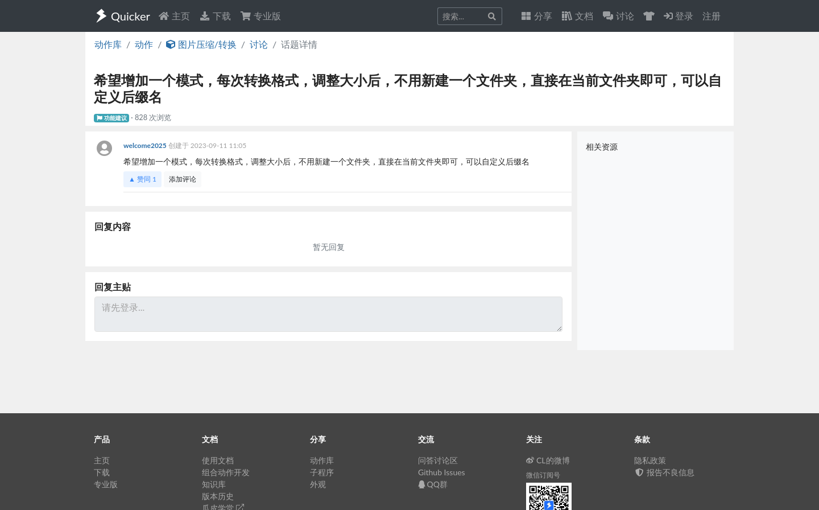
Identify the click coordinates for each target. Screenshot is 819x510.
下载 (215, 15)
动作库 (108, 44)
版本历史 (218, 496)
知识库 (214, 484)
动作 (144, 44)
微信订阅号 (543, 475)
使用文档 (218, 460)
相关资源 (602, 146)
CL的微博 (548, 460)
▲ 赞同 (142, 179)
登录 (678, 15)
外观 (318, 484)
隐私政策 (650, 460)
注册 (711, 15)
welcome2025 (145, 145)
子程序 (322, 472)
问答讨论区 (438, 460)
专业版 (260, 15)
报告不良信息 (664, 472)
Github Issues (441, 472)
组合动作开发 (226, 472)
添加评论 (182, 179)
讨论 (259, 44)
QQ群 (433, 484)
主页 (174, 15)
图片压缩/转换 (201, 44)
